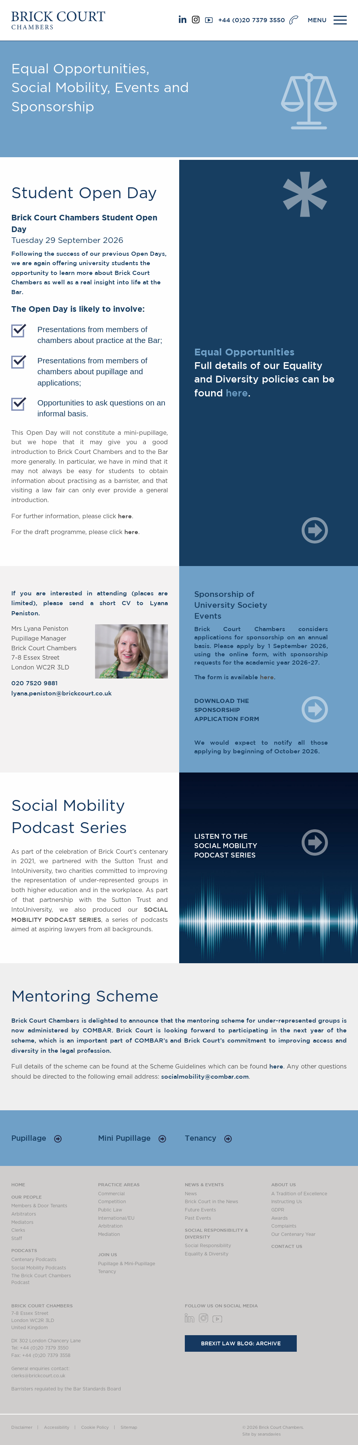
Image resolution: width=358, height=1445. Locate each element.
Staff (16, 1238)
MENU (317, 20)
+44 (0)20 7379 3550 (251, 20)
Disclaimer (21, 1427)
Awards (279, 1218)
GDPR (277, 1210)
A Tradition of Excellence (299, 1194)
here (125, 516)
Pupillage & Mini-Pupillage (126, 1263)
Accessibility (56, 1427)
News (191, 1194)
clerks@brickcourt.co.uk (38, 1376)
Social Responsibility (208, 1245)
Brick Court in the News (211, 1201)
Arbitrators (23, 1214)
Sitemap (129, 1427)
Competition (112, 1201)
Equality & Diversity (206, 1254)
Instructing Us (286, 1201)
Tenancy (208, 1138)
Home (18, 1184)
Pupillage (36, 1138)
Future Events (200, 1210)
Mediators (22, 1222)
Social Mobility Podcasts (38, 1268)
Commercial (111, 1194)
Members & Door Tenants (39, 1206)
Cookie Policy (95, 1427)
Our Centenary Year (293, 1234)
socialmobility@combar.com (205, 1076)
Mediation (109, 1234)
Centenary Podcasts (33, 1259)
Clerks (18, 1230)
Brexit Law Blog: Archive (241, 1343)
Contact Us (286, 1246)
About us (283, 1184)
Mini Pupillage (132, 1138)
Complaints (283, 1226)
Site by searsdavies (261, 1434)
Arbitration (110, 1226)
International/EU (116, 1218)
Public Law (110, 1210)
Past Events (198, 1218)
